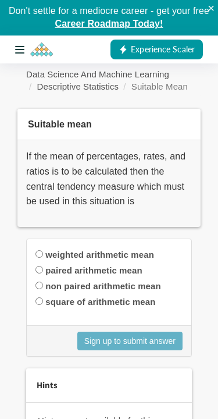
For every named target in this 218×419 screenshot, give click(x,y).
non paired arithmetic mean (102, 286)
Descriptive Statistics (78, 86)
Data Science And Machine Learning (97, 74)
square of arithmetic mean (100, 302)
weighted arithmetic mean (99, 255)
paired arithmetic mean (93, 270)
